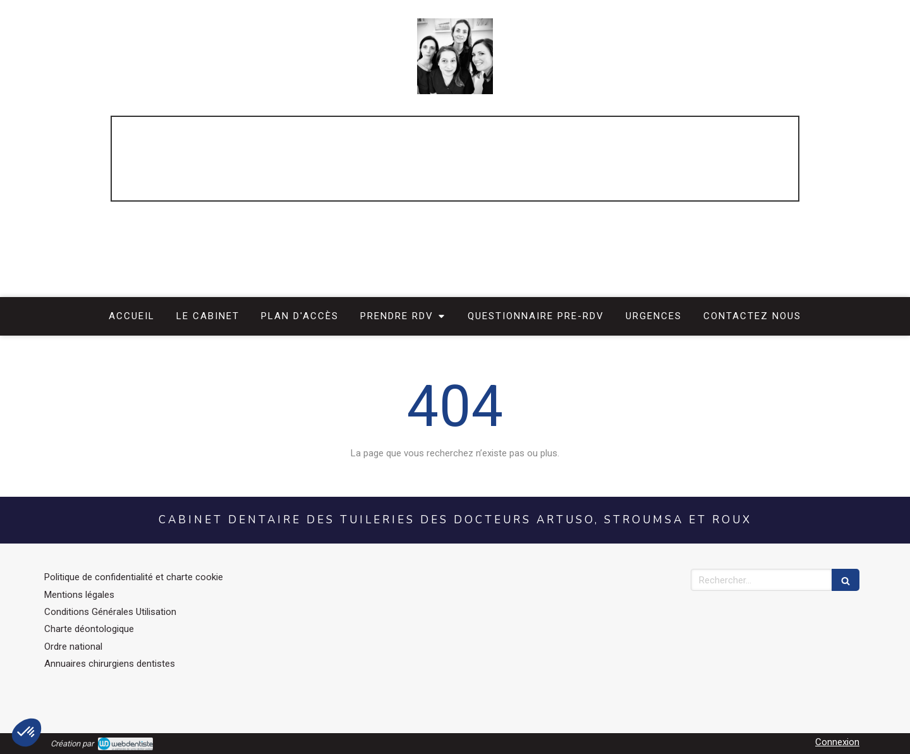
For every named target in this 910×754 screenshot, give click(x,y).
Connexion (837, 742)
